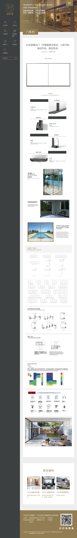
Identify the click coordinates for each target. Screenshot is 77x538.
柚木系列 (31, 520)
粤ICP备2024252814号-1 (57, 532)
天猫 (43, 518)
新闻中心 (50, 515)
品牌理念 (39, 520)
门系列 (25, 518)
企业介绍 (39, 518)
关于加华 (39, 515)
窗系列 (31, 522)
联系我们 (56, 515)
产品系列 (26, 515)
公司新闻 (50, 520)
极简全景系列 (33, 518)
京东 (43, 520)
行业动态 (50, 518)
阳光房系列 (26, 520)
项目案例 (32, 515)
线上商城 (45, 515)
